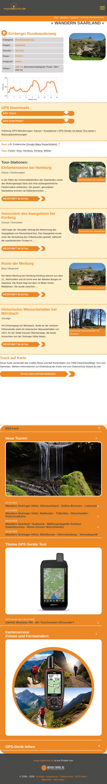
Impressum (52, 776)
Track (9, 113)
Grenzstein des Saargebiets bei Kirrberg (28, 215)
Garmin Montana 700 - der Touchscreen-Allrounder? (39, 622)
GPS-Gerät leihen (20, 747)
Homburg (28, 150)
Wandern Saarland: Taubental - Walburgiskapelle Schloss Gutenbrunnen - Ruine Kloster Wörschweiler (43, 525)
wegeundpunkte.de (43, 760)
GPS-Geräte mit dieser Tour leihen (76, 131)
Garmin (38, 131)
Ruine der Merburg (17, 263)
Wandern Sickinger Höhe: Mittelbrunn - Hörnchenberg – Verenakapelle (51, 534)
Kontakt (40, 776)
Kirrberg (38, 150)
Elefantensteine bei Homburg (26, 167)
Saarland (74, 17)
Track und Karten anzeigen (37, 374)
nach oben (58, 779)
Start (56, 17)
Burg (19, 150)
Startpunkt (13, 121)
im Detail (16, 198)
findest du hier (93, 366)
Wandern (64, 17)
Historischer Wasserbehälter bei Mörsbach (29, 311)
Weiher (47, 150)
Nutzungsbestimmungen (14, 134)
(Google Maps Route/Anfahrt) (41, 144)
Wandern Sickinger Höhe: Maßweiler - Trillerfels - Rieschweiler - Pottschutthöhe (47, 515)
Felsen (11, 150)
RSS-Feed (11, 428)
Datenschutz (66, 776)
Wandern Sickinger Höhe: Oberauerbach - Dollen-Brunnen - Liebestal (51, 505)
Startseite (46, 779)
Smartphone (50, 131)
